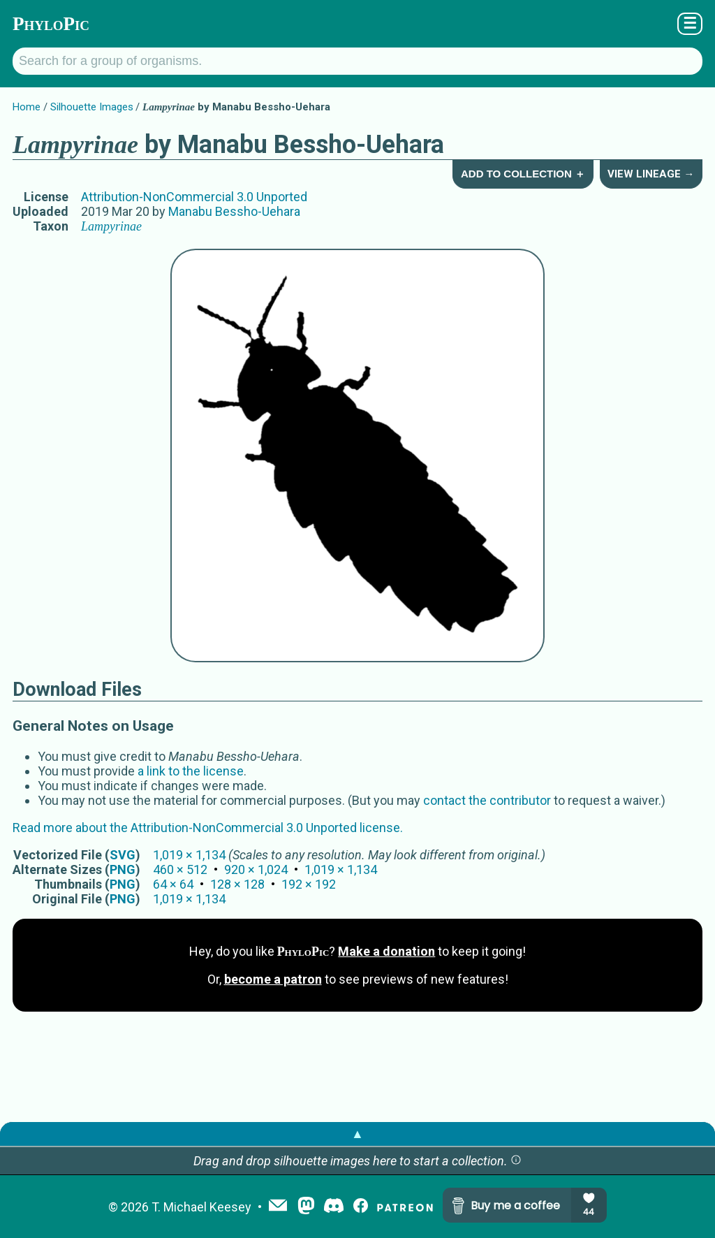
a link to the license (191, 771)
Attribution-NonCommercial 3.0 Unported (194, 196)
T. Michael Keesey (201, 1207)
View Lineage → (650, 174)
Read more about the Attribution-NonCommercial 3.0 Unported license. (208, 827)
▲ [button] (357, 1133)
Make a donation (386, 951)
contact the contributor (487, 800)
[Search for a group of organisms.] (357, 61)
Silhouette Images (91, 107)
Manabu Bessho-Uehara (234, 211)
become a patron (273, 979)
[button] (516, 1160)
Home (26, 107)
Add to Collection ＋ (523, 174)
